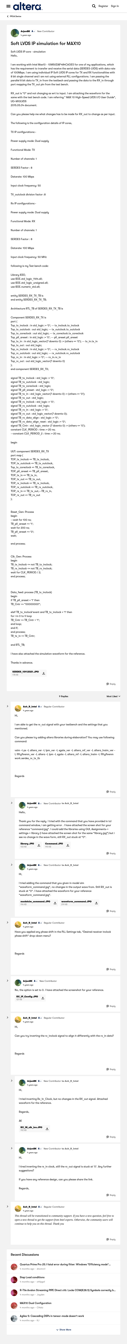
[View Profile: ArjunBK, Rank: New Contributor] (15, 33)
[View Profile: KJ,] (14, 1318)
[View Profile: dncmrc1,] (14, 1267)
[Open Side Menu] (8, 6)
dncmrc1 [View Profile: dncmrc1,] (41, 1268)
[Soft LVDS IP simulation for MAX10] (28, 710)
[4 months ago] (27, 1269)
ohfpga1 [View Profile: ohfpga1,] (41, 1281)
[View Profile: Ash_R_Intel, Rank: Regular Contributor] (18, 708)
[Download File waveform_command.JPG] (96, 902)
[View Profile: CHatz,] (14, 1305)
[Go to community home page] (28, 6)
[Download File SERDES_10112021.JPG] (44, 673)
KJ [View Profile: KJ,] (38, 1320)
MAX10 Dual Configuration (35, 1303)
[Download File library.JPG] (39, 845)
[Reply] (111, 684)
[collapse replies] (8, 706)
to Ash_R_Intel (70, 803)
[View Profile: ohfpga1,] (14, 1280)
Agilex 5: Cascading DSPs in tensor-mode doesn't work (52, 1316)
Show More (63, 1329)
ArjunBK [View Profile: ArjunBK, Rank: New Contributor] (25, 31)
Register (103, 6)
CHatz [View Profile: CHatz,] (40, 1307)
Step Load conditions (32, 1277)
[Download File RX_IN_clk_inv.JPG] (47, 1128)
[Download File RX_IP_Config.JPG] (43, 998)
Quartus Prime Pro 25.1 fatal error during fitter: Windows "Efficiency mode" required (64, 1264)
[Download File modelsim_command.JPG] (55, 902)
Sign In (115, 6)
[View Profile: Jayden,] (14, 1292)
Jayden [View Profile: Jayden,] (40, 1294)
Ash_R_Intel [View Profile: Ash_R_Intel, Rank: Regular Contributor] (30, 706)
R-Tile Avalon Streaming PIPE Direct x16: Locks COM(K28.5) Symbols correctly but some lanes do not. (68, 1290)
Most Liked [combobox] (114, 696)
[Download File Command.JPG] (68, 845)
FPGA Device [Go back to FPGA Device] (13, 16)
